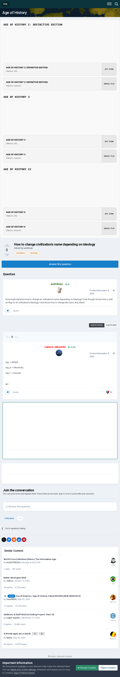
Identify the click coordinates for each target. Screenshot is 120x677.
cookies (21, 666)
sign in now (64, 493)
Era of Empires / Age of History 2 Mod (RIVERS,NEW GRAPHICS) (48, 596)
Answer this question (60, 264)
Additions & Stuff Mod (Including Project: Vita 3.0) (29, 614)
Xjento (9, 637)
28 (67, 284)
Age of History (14, 12)
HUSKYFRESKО (13, 562)
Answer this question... (19, 506)
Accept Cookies (87, 667)
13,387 (71, 347)
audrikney (28, 248)
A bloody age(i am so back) (17, 633)
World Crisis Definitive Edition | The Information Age (30, 559)
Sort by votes (97, 325)
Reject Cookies (108, 667)
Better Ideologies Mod (15, 577)
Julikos (9, 581)
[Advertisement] (43, 426)
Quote (16, 311)
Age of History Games (24, 673)
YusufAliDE (11, 599)
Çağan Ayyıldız (13, 618)
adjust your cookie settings (23, 669)
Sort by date (111, 325)
